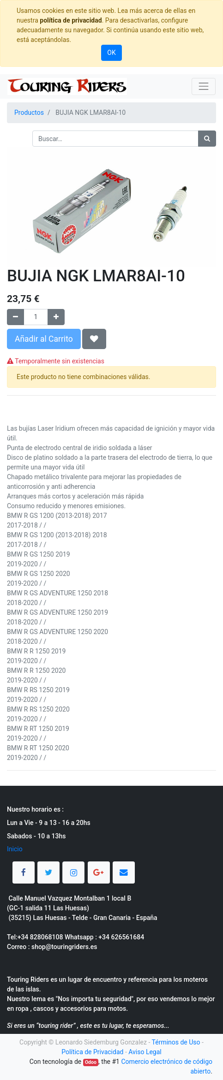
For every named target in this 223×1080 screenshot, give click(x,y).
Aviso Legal (145, 1052)
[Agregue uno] (56, 317)
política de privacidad (71, 20)
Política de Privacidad (92, 1052)
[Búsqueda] (207, 139)
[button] (94, 339)
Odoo (90, 1062)
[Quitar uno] (15, 317)
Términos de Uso (176, 1042)
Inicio (15, 849)
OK (111, 52)
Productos (29, 112)
